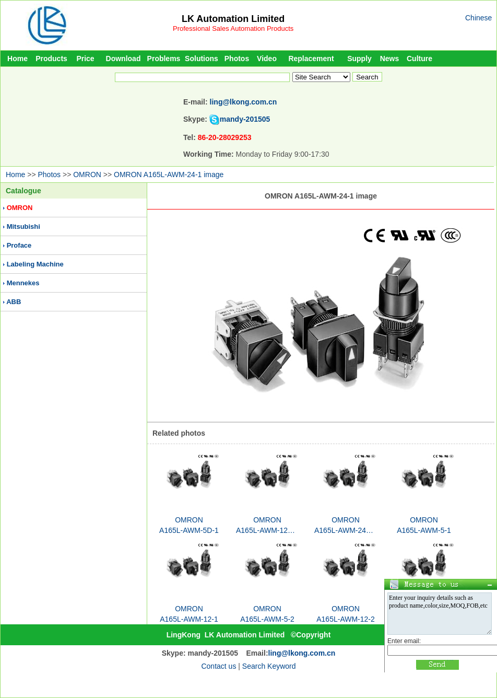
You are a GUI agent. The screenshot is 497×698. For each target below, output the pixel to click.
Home (17, 58)
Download (123, 58)
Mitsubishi (23, 226)
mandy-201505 (245, 119)
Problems (164, 58)
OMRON (87, 174)
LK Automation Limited (233, 19)
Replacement (311, 58)
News (389, 58)
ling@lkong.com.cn (243, 102)
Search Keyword (269, 666)
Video (267, 58)
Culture (419, 58)
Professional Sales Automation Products (233, 28)
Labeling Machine (35, 264)
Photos (236, 58)
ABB (13, 302)
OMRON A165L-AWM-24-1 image (168, 174)
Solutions (201, 58)
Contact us (218, 666)
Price (85, 58)
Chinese (478, 18)
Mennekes (23, 283)
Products (51, 58)
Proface (19, 245)
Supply (359, 58)
